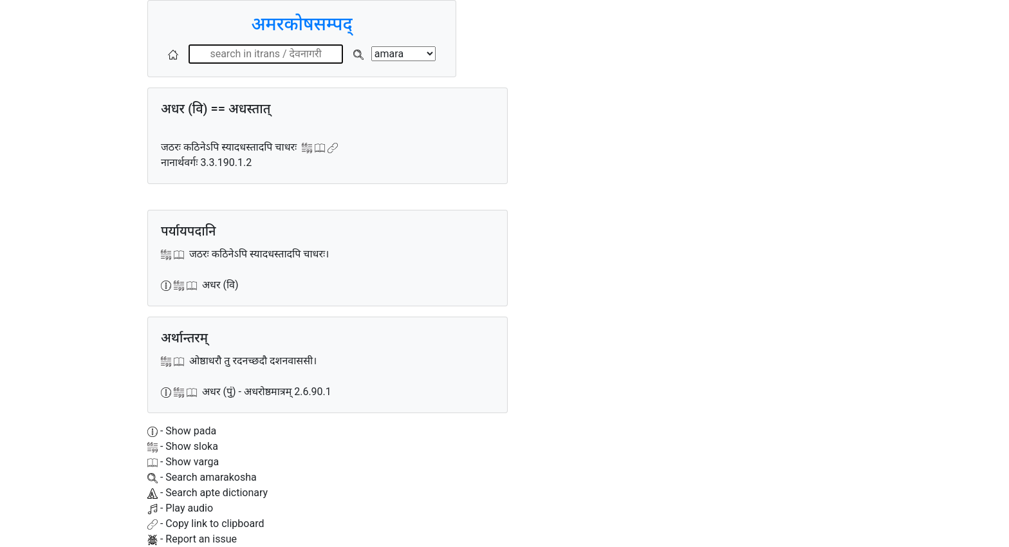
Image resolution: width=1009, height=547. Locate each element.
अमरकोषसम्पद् (301, 24)
